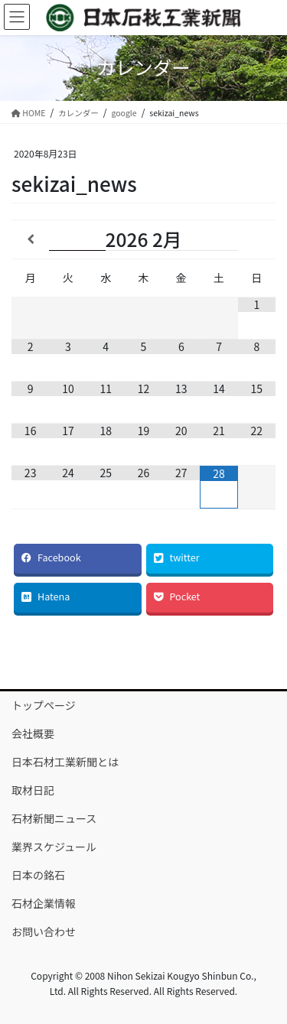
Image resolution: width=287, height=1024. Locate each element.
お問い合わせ (43, 931)
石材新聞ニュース (53, 818)
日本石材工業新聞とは (65, 761)
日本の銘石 (38, 875)
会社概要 (32, 733)
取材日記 (32, 790)
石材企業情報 (43, 903)
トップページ (43, 705)
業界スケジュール (53, 846)
